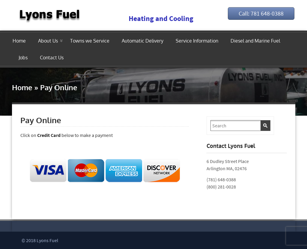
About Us (48, 41)
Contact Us (52, 58)
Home (19, 41)
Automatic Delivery (142, 41)
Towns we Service (89, 41)
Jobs (23, 58)
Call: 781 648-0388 (261, 13)
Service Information (197, 41)
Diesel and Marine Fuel (255, 41)
